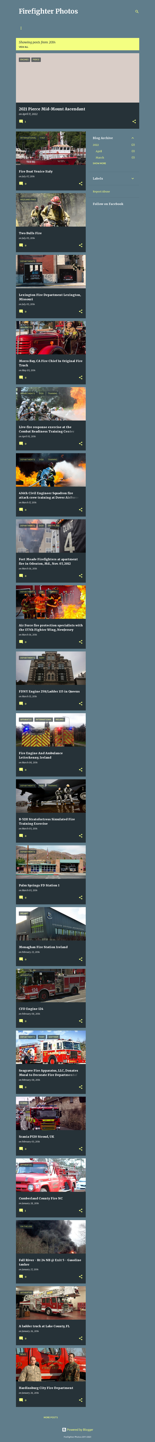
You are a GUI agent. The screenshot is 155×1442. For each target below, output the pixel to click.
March (100, 157)
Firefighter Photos (48, 11)
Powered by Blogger (77, 1429)
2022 (96, 145)
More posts (51, 1417)
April (99, 151)
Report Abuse (101, 191)
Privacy (23, 28)
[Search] (137, 11)
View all (23, 47)
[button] (134, 121)
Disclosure (43, 28)
